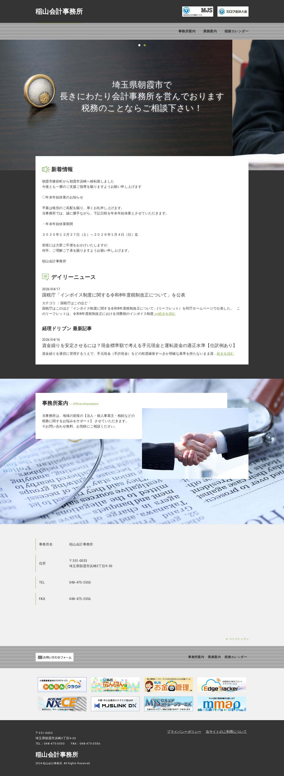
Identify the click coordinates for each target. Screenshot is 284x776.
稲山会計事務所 (59, 11)
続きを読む (225, 354)
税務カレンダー (236, 31)
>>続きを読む (165, 314)
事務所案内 (186, 31)
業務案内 (210, 31)
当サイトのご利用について (226, 732)
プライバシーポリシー (184, 732)
